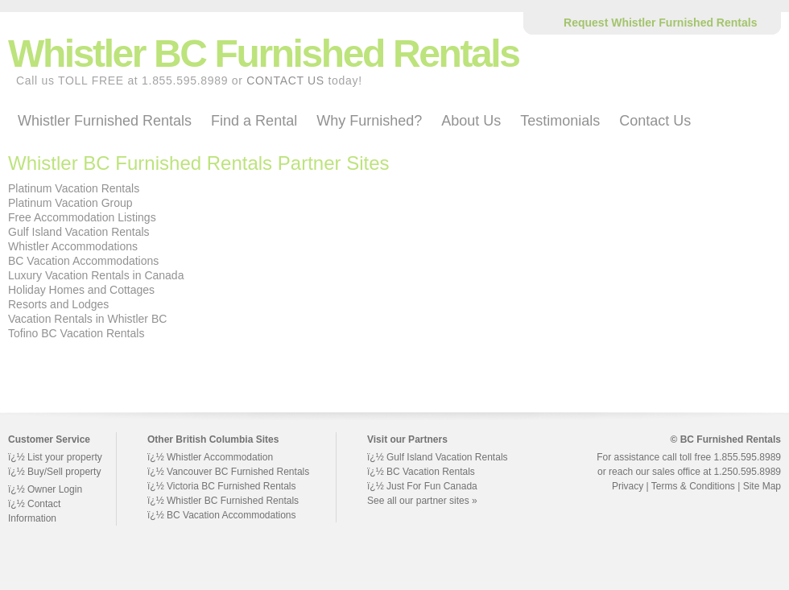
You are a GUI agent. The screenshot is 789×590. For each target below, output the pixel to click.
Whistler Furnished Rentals (105, 121)
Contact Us (655, 121)
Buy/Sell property (64, 471)
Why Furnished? (369, 121)
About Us (471, 121)
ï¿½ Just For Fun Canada (422, 486)
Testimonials (560, 121)
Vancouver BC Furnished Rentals (238, 471)
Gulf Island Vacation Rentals (79, 231)
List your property (64, 457)
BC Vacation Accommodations (83, 260)
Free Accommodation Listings (82, 217)
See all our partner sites (418, 500)
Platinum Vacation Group (70, 202)
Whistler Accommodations (73, 246)
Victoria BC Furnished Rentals (231, 486)
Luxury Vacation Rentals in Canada (96, 275)
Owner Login (54, 489)
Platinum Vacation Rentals (73, 188)
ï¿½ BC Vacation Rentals (421, 471)
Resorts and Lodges (58, 304)
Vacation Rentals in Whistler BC (87, 318)
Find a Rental (254, 121)
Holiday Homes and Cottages (81, 289)
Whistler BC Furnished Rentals (233, 500)
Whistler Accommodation (220, 457)
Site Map (762, 486)
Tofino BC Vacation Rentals (76, 333)
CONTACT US (285, 80)
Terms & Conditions (693, 486)
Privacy (627, 486)
